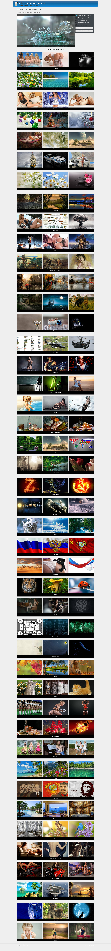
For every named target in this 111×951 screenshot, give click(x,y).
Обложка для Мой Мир (82, 22)
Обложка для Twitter (81, 20)
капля (31, 12)
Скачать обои (80, 28)
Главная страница (23, 5)
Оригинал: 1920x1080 (81, 25)
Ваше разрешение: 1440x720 (83, 15)
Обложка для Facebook (82, 18)
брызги (35, 12)
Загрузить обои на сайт (23, 945)
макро (39, 12)
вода (28, 12)
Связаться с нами (89, 945)
